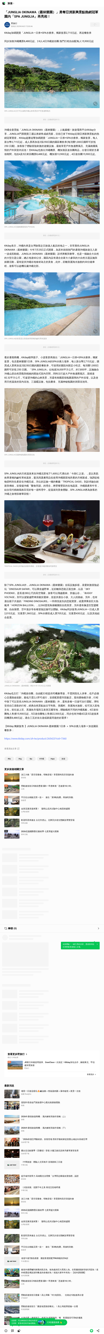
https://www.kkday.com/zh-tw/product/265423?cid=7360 (35, 738)
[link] (12, 1330)
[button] (6, 1330)
